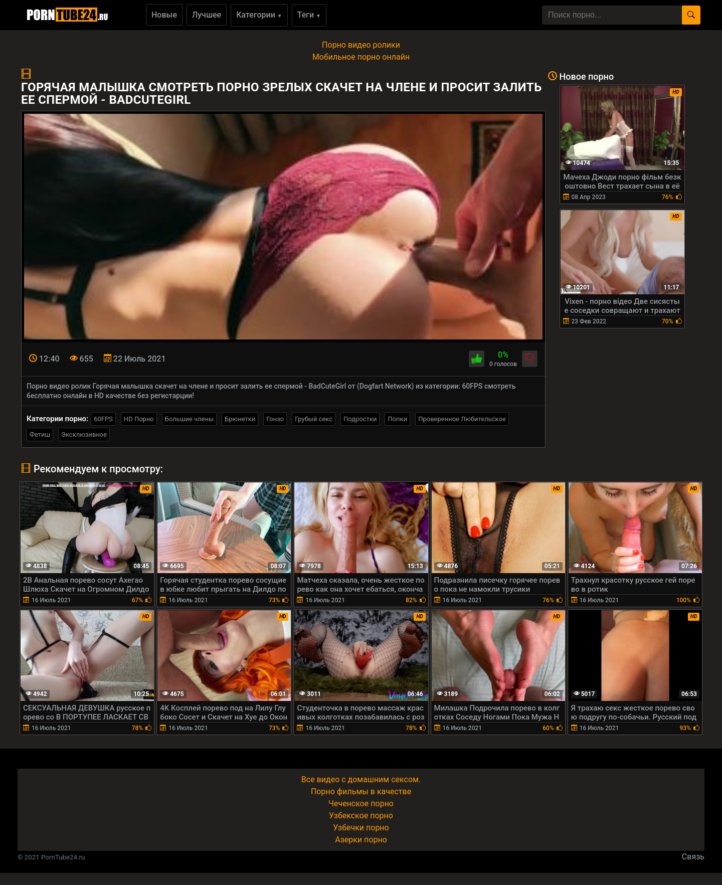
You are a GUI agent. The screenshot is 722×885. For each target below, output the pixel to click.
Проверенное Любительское (462, 419)
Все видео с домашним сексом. (361, 779)
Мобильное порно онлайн (361, 57)
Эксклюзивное (84, 434)
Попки (397, 419)
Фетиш (40, 434)
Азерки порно (361, 839)
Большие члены (189, 419)
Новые (164, 15)
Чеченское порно (361, 803)
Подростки (360, 419)
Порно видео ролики (361, 45)
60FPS (103, 419)
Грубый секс (313, 419)
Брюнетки (240, 419)
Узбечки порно (361, 827)
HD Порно (139, 419)
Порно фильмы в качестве (361, 791)
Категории (259, 15)
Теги (309, 15)
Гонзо (275, 419)
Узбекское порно (361, 815)
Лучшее (206, 15)
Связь (693, 856)
